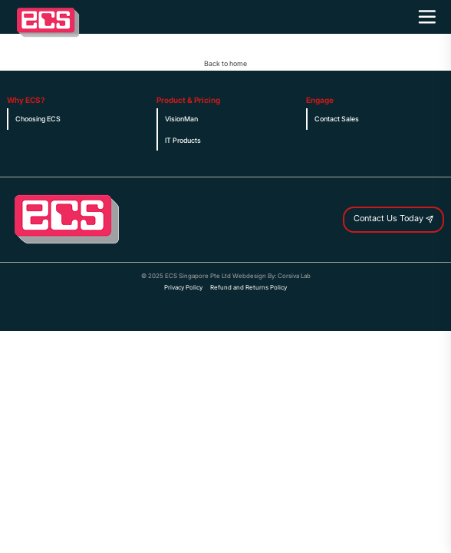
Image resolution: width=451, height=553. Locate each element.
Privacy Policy (183, 287)
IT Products (183, 140)
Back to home (225, 63)
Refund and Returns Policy (248, 287)
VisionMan (181, 118)
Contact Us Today (394, 219)
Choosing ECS (38, 118)
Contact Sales (336, 118)
